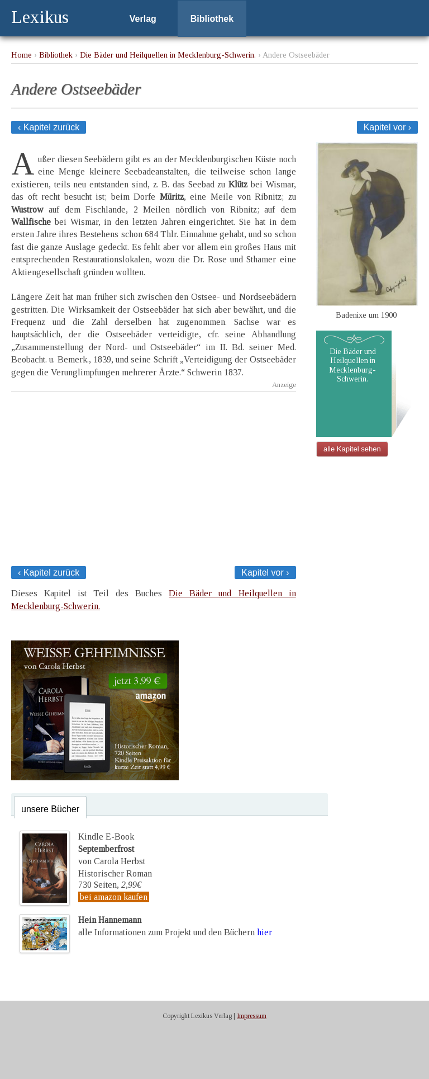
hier (264, 932)
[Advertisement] (153, 475)
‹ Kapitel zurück (48, 127)
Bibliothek (211, 18)
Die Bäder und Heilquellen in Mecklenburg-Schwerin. (168, 54)
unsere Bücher (50, 809)
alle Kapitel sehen (352, 449)
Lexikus (40, 17)
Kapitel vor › (387, 127)
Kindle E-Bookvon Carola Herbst (111, 849)
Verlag (143, 18)
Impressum (251, 1016)
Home (21, 54)
